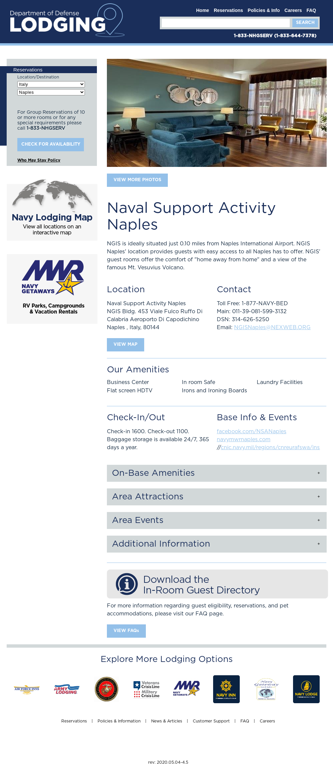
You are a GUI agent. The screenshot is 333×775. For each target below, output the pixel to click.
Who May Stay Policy (38, 160)
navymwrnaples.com (243, 439)
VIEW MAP (126, 344)
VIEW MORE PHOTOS (137, 180)
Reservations (228, 10)
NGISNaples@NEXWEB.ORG (272, 327)
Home (202, 10)
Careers (293, 10)
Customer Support (211, 721)
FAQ (311, 10)
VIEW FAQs (126, 631)
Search (305, 23)
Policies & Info (264, 10)
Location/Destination (38, 77)
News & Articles (166, 721)
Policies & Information (119, 721)
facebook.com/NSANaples (251, 431)
